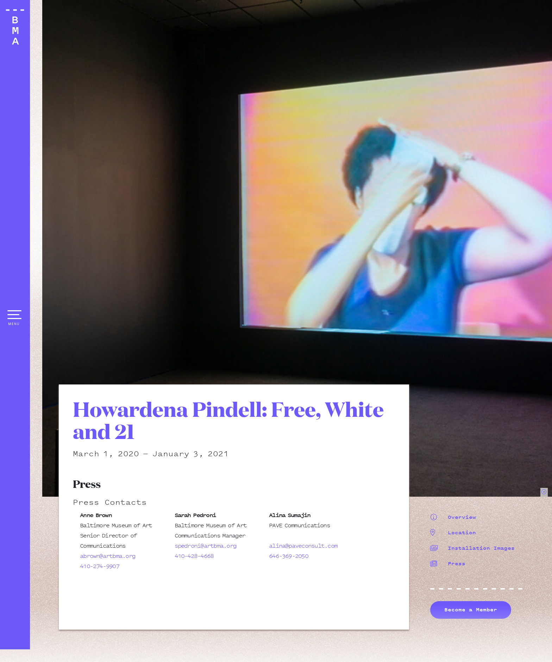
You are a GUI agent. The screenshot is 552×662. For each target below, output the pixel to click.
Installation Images (472, 548)
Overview (453, 517)
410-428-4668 (194, 556)
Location (453, 532)
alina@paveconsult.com (303, 545)
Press (447, 563)
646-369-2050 (288, 556)
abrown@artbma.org (107, 556)
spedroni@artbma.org (206, 545)
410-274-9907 (99, 566)
